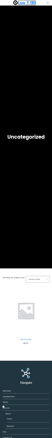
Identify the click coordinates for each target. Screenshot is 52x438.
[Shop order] (37, 279)
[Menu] (47, 3)
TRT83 (5, 402)
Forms (9, 418)
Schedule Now (9, 396)
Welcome (7, 390)
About (8, 413)
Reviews (10, 426)
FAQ (4, 431)
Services (6, 408)
